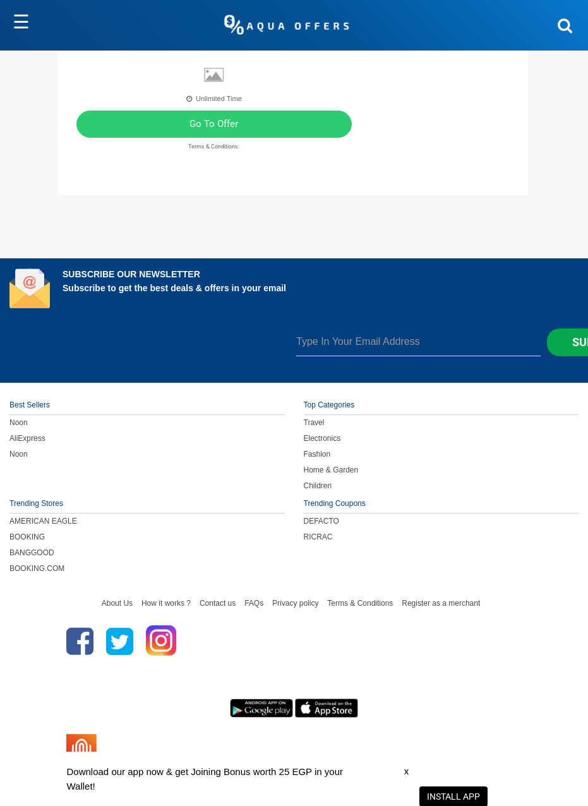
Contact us (218, 603)
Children (318, 485)
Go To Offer (213, 123)
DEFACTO (321, 521)
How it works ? (166, 603)
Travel (314, 422)
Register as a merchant (441, 603)
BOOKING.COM (36, 568)
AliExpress (27, 438)
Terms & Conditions (360, 603)
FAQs (253, 603)
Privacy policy (295, 603)
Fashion (317, 454)
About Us (117, 603)
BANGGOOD (31, 552)
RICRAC (318, 536)
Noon (18, 422)
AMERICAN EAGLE (43, 521)
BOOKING (27, 536)
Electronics (322, 438)
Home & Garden (331, 470)
